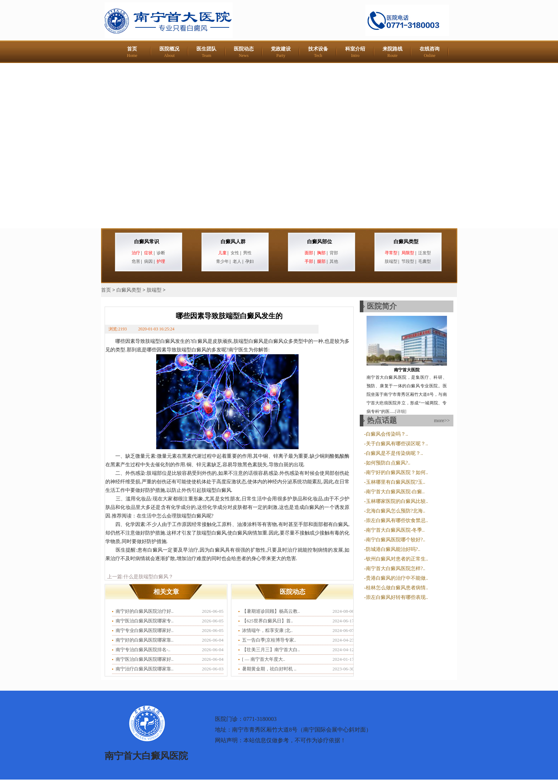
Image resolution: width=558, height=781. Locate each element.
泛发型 (424, 252)
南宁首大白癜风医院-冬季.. (395, 530)
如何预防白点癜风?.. (388, 463)
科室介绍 (355, 52)
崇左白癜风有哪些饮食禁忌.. (397, 520)
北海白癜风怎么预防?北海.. (395, 511)
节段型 (407, 261)
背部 (334, 252)
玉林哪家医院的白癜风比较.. (397, 501)
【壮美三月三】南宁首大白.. (271, 649)
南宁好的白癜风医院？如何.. (397, 472)
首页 (132, 52)
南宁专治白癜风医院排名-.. (143, 649)
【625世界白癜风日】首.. (267, 620)
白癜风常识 (146, 241)
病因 (148, 261)
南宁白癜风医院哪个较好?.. (395, 539)
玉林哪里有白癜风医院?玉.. (395, 482)
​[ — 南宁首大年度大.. (263, 659)
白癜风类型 (406, 241)
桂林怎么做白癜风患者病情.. (397, 587)
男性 (247, 252)
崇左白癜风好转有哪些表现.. (397, 597)
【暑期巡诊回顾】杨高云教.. (271, 611)
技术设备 (318, 52)
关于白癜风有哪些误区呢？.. (397, 443)
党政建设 (281, 52)
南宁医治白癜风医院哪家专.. (145, 620)
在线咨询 (429, 52)
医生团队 (206, 52)
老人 (237, 261)
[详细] (400, 411)
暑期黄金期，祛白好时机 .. (269, 668)
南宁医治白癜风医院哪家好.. (145, 659)
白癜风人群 (233, 241)
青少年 (222, 261)
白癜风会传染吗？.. (387, 434)
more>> (442, 420)
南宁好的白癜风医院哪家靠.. (145, 640)
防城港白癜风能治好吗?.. (393, 549)
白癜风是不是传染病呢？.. (394, 453)
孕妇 (249, 261)
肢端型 (391, 261)
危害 (136, 261)
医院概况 (169, 52)
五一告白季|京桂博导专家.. (269, 640)
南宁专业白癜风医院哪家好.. (145, 630)
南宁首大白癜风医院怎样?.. (395, 568)
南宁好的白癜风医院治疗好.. (145, 611)
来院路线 (392, 52)
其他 (334, 261)
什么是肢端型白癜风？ (148, 576)
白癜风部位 (319, 241)
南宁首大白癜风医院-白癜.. (395, 491)
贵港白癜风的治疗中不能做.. (397, 578)
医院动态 (244, 52)
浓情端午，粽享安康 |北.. (267, 630)
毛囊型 (424, 261)
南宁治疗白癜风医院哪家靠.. (145, 668)
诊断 (161, 252)
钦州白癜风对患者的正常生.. (397, 559)
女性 (235, 252)
